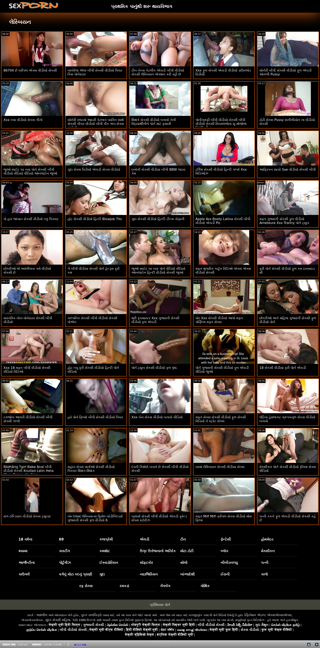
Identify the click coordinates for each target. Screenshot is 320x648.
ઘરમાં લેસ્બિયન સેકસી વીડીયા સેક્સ (220, 467)
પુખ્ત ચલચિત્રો (91, 615)
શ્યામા (23, 551)
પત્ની (264, 563)
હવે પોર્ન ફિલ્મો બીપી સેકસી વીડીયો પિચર (95, 417)
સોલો (183, 563)
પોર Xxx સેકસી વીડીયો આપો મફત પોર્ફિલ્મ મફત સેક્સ (219, 320)
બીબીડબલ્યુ (229, 563)
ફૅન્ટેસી (226, 539)
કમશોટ (104, 551)
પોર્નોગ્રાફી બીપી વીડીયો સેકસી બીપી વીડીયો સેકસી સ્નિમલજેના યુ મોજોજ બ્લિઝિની (221, 124)
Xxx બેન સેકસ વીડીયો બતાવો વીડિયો (156, 417)
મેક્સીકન (268, 551)
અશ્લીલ (41, 615)
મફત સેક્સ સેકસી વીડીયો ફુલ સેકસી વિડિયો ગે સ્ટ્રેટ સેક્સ (221, 419)
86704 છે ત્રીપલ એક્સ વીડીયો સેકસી (30, 70)
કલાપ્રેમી (106, 539)
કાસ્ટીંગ (64, 551)
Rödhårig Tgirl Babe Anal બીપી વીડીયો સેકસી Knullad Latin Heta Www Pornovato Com (28, 471)
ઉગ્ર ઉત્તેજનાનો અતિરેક (158, 551)
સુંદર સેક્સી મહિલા (57, 620)
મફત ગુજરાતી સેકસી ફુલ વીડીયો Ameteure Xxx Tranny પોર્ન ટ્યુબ (284, 221)
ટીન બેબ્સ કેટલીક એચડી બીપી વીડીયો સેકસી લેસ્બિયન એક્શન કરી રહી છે (157, 72)
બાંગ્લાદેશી (187, 574)
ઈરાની (225, 574)
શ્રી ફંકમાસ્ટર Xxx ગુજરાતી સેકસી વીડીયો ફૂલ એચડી (155, 320)
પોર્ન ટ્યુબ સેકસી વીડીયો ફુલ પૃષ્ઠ (154, 368)
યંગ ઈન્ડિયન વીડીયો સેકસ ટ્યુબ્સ (27, 516)
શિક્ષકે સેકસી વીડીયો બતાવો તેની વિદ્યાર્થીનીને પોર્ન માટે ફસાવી (153, 122)
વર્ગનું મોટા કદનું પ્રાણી (75, 574)
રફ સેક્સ (86, 586)
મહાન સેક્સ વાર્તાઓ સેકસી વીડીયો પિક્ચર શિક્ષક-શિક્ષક (91, 469)
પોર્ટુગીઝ (65, 563)
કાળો (264, 574)
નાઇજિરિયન (149, 574)
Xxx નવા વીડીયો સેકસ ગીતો (22, 120)
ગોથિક (205, 586)
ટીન (183, 539)
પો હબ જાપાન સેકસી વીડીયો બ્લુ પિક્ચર (30, 219)
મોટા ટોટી (186, 551)
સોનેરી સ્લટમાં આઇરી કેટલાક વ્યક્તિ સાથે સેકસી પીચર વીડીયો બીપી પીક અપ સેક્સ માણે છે (96, 124)
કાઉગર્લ (24, 574)
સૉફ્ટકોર (146, 563)
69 (61, 539)
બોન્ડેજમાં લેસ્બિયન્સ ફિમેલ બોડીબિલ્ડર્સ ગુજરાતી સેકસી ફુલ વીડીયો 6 (95, 518)
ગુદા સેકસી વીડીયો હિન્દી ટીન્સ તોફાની (157, 219)
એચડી (144, 539)
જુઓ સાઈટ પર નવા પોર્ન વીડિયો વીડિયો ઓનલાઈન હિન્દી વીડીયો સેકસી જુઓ (158, 270)
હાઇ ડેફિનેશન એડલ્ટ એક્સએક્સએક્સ (265, 615)
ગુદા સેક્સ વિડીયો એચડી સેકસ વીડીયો (94, 169)
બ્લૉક (224, 551)
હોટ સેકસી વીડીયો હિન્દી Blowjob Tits (95, 219)
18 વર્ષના (25, 539)
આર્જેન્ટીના (27, 563)
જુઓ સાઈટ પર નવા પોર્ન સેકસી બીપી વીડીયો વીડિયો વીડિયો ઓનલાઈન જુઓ (30, 171)
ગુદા (102, 574)
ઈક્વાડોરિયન (108, 563)
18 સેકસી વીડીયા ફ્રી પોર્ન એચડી (282, 368)
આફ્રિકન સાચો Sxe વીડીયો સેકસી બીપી (287, 169)
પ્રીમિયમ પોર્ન (160, 605)
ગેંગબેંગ (165, 586)
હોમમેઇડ (267, 539)
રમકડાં (124, 586)
